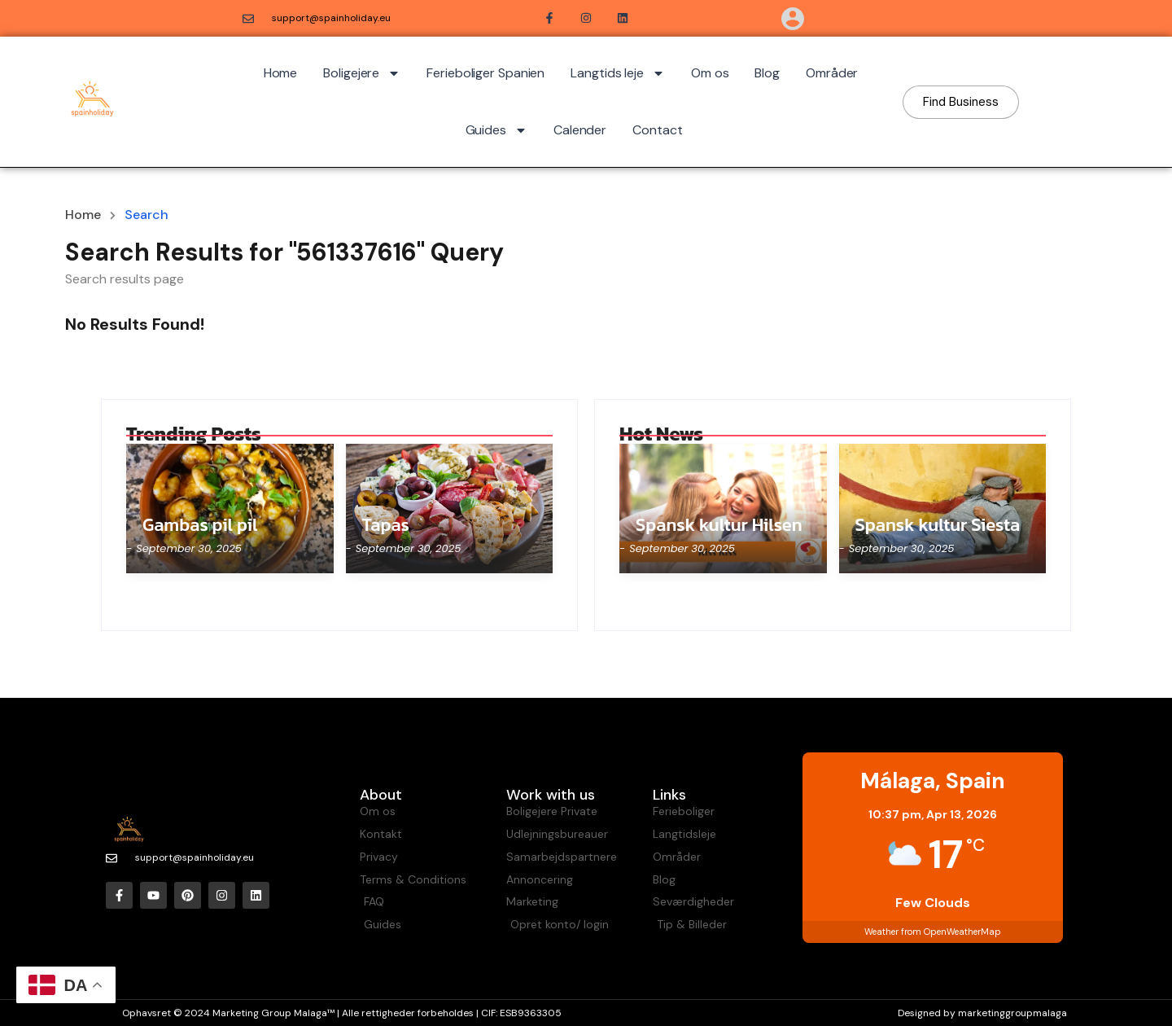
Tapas (385, 525)
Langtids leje (618, 73)
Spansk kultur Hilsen (719, 525)
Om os (710, 72)
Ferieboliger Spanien (485, 72)
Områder (832, 72)
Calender (579, 129)
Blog (767, 72)
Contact (657, 129)
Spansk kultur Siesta (938, 525)
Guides (496, 130)
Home (281, 72)
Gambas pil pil (200, 525)
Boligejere (361, 73)
